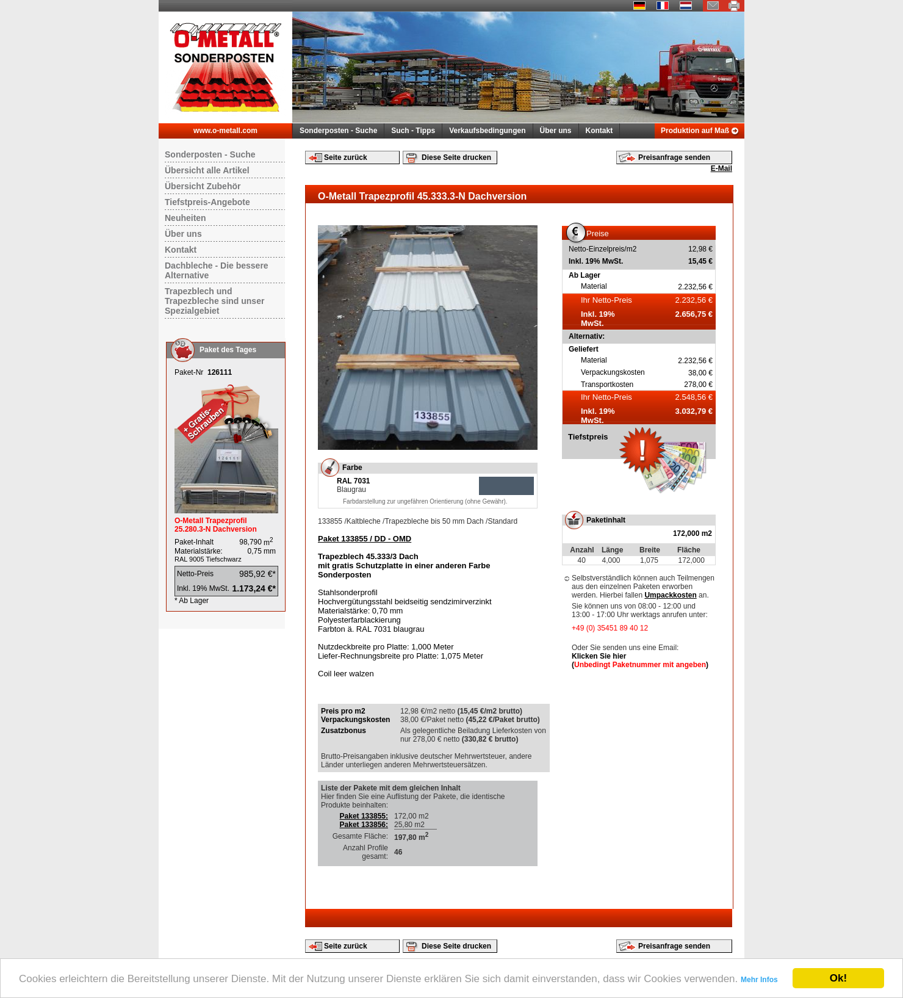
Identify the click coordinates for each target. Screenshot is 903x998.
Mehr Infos (759, 979)
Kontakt (599, 130)
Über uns (556, 130)
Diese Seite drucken (456, 157)
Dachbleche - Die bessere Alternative (216, 270)
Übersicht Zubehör (202, 186)
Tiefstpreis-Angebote (207, 202)
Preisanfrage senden (674, 157)
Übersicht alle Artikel (207, 170)
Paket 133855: (364, 816)
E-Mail (721, 168)
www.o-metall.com (225, 130)
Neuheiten (185, 218)
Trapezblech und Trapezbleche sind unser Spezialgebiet (214, 301)
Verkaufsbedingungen (487, 130)
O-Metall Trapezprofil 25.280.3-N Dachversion (215, 524)
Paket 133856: (364, 824)
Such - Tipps (413, 130)
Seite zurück (345, 157)
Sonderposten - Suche (338, 130)
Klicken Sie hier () (640, 660)
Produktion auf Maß (695, 130)
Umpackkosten (670, 595)
